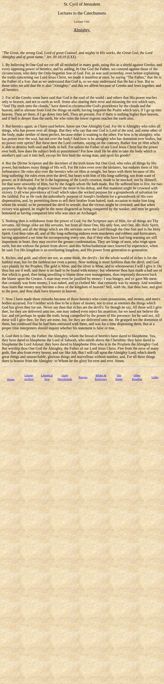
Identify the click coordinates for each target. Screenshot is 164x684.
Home (11, 379)
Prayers (82, 377)
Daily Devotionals (65, 377)
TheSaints (119, 377)
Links (154, 377)
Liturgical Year (47, 377)
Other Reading (137, 377)
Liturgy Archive (29, 377)
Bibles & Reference (101, 377)
